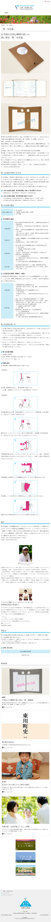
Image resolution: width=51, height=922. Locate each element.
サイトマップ (6, 893)
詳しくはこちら (8, 707)
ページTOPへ (45, 880)
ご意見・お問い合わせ (8, 891)
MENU (6, 13)
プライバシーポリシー (8, 895)
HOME (2, 25)
